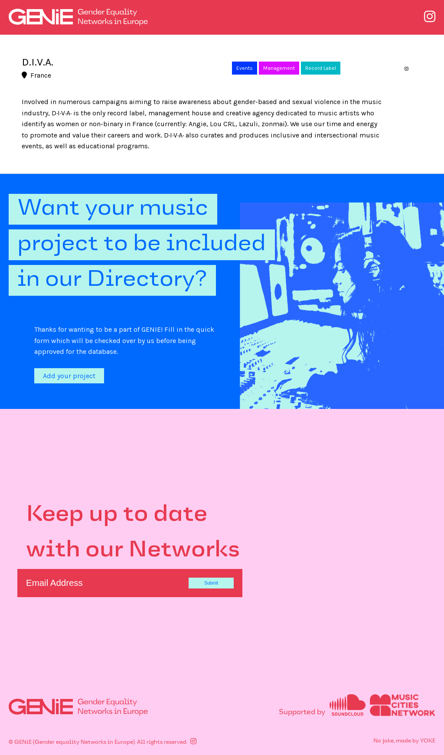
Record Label (320, 68)
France (36, 75)
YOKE (427, 741)
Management (279, 68)
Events (244, 68)
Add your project (69, 376)
